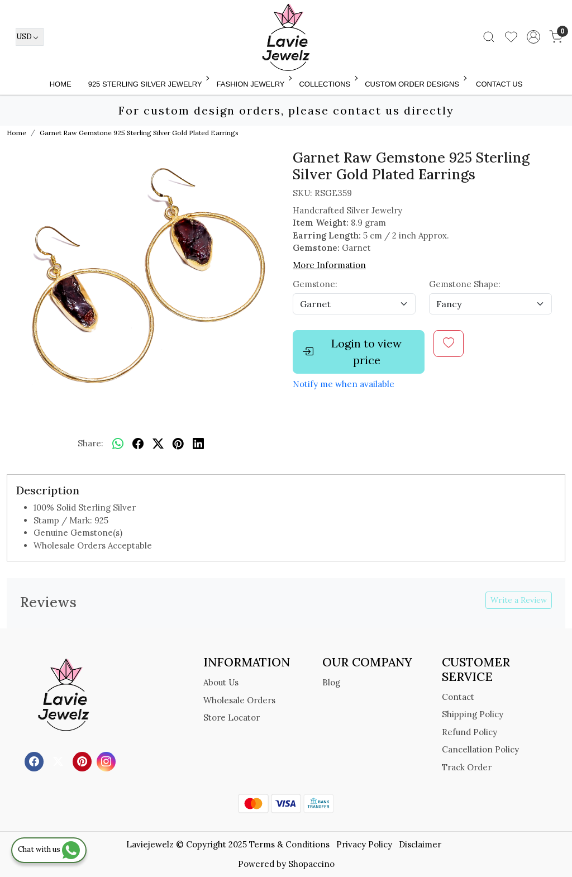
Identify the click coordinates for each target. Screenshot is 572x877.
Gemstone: (315, 284)
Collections (327, 84)
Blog (331, 682)
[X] (59, 761)
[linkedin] (198, 443)
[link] (489, 37)
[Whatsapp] (118, 443)
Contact (458, 697)
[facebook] (138, 443)
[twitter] (158, 443)
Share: (90, 443)
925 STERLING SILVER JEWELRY (148, 84)
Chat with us (49, 849)
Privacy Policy (364, 844)
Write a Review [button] (518, 600)
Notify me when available (343, 384)
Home (61, 84)
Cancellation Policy (480, 749)
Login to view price (352, 351)
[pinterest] (178, 443)
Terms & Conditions (289, 844)
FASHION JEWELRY (253, 84)
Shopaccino (311, 864)
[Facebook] (35, 761)
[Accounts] (533, 37)
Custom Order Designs (415, 84)
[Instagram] (107, 761)
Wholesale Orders (239, 700)
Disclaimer (420, 844)
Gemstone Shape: (464, 284)
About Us (221, 682)
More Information (329, 265)
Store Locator (231, 717)
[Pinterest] (83, 761)
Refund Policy (469, 732)
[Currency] (30, 37)
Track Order (467, 767)
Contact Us (499, 84)
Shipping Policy (472, 714)
